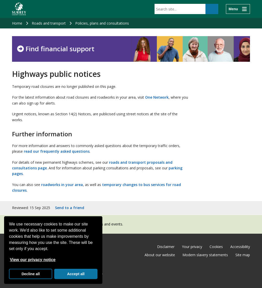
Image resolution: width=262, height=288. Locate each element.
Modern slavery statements (205, 254)
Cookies (216, 246)
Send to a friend (69, 207)
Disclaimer (165, 246)
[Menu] (238, 9)
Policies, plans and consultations (102, 23)
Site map (242, 254)
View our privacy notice (32, 260)
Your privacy (192, 246)
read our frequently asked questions (57, 151)
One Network (157, 97)
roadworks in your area (62, 184)
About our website (160, 254)
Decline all (30, 274)
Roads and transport (49, 23)
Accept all (75, 274)
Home (17, 23)
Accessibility (240, 246)
